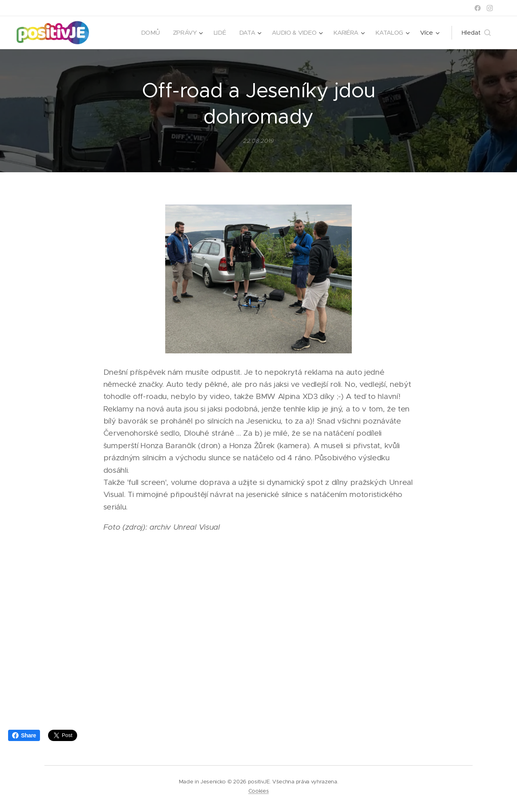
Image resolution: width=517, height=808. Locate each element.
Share (24, 735)
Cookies (258, 790)
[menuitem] (147, 33)
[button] (476, 33)
